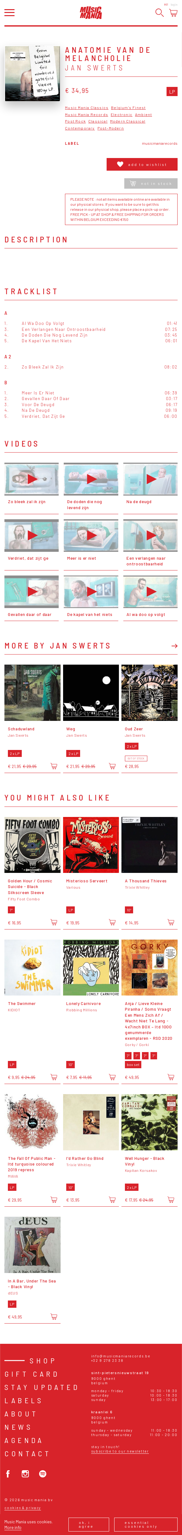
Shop (43, 1360)
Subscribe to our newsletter (120, 1451)
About (21, 1413)
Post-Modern (110, 128)
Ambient (143, 115)
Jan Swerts (95, 67)
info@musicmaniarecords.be (120, 1356)
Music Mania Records (86, 115)
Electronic (121, 115)
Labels (24, 1400)
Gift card (32, 1373)
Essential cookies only (141, 1524)
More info (12, 1527)
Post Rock (75, 121)
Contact (27, 1453)
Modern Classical (127, 121)
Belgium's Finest (128, 108)
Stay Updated (42, 1387)
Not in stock (151, 183)
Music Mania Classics (87, 108)
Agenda (24, 1440)
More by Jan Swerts (58, 645)
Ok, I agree (86, 1524)
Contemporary (80, 128)
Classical (98, 121)
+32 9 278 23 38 (107, 1360)
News (18, 1426)
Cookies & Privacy (22, 1508)
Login (174, 4)
